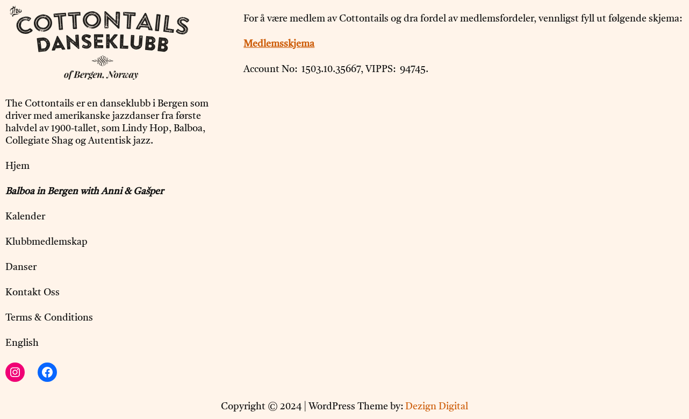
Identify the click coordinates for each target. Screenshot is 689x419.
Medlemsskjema (278, 44)
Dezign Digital (436, 406)
